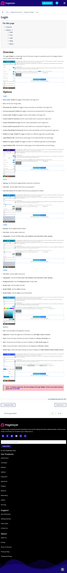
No (59, 413)
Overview (9, 27)
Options (8, 30)
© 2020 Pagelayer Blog (8, 450)
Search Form (59, 405)
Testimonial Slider (9, 405)
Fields (11, 41)
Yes (52, 413)
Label (11, 38)
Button (12, 44)
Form (11, 35)
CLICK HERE (16, 388)
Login (11, 32)
